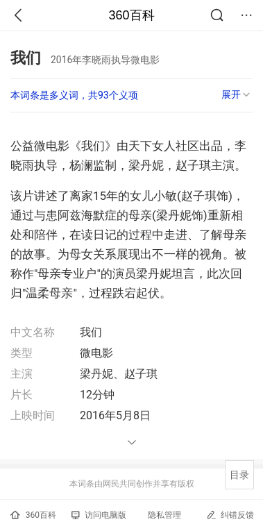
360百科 (131, 15)
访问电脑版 (98, 515)
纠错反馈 (230, 514)
